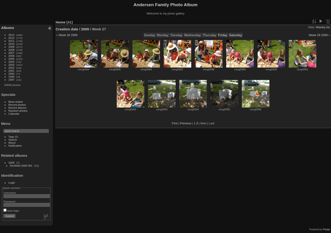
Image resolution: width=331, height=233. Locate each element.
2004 (11, 61)
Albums (7, 28)
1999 (11, 76)
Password (9, 201)
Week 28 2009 (318, 35)
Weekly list (323, 27)
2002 (11, 67)
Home (61, 22)
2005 (11, 58)
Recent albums (17, 107)
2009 (11, 46)
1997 (11, 79)
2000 (11, 73)
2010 (11, 43)
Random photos (18, 110)
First (175, 123)
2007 (11, 52)
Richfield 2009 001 (21, 165)
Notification (15, 145)
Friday (222, 35)
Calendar (14, 113)
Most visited (16, 101)
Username (9, 192)
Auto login (11, 210)
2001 (11, 70)
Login (12, 182)
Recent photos (17, 104)
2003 (11, 64)
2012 (11, 37)
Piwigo (326, 229)
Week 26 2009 (68, 35)
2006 (11, 55)
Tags (11, 136)
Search (13, 139)
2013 (11, 34)
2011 (11, 40)
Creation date (67, 29)
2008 (11, 49)
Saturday (235, 35)
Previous (185, 123)
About (12, 142)
